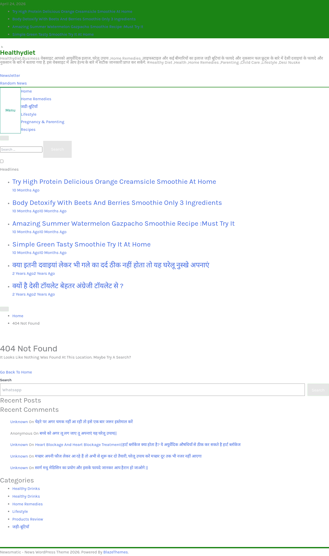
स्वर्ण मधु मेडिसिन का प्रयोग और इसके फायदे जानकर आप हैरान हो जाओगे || (91, 467)
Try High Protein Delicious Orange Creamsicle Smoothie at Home (72, 11)
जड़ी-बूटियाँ (20, 526)
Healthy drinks (26, 488)
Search (6, 380)
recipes (28, 129)
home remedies (36, 98)
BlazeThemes (115, 552)
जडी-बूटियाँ (29, 106)
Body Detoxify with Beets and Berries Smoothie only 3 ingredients (74, 18)
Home (26, 91)
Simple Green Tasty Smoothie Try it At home (53, 34)
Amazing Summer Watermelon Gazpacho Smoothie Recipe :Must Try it (77, 26)
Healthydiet (17, 52)
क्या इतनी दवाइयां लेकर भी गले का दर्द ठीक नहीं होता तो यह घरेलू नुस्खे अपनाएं (110, 265)
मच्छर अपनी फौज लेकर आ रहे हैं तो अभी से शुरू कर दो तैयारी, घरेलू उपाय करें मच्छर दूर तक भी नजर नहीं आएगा (118, 456)
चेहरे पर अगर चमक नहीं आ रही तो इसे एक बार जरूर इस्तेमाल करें (84, 421)
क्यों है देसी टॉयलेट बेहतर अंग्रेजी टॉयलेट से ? (67, 286)
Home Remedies (27, 504)
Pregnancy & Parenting (42, 121)
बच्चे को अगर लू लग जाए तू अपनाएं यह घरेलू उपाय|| (78, 433)
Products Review (27, 519)
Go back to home (16, 372)
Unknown (19, 444)
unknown (19, 421)
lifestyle (28, 114)
